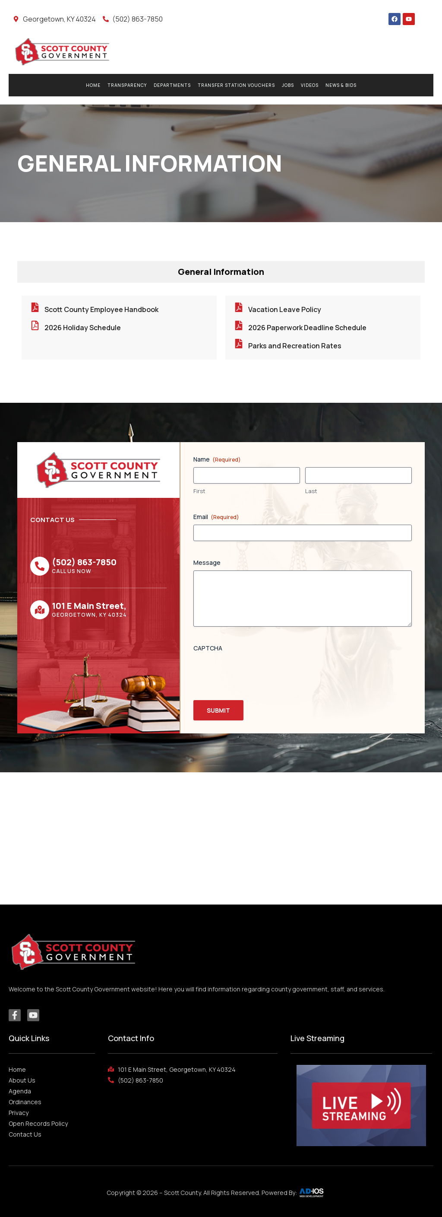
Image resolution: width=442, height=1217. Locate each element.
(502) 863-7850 (84, 562)
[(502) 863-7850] (39, 566)
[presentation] (259, 673)
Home (93, 85)
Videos (310, 85)
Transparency (127, 85)
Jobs (288, 85)
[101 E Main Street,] (39, 609)
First (199, 491)
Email (216, 517)
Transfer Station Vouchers (236, 85)
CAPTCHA (207, 648)
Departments (172, 85)
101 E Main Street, (89, 606)
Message (207, 562)
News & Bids (341, 85)
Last (311, 491)
